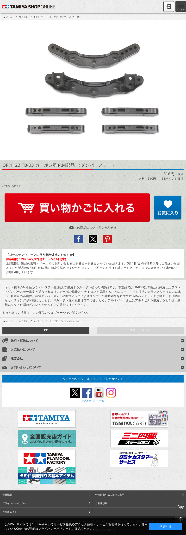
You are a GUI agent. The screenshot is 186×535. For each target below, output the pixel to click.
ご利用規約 (101, 503)
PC (46, 330)
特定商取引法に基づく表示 (109, 494)
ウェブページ (57, 312)
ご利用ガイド (9, 512)
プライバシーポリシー (14, 503)
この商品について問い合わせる (95, 227)
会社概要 (7, 494)
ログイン (169, 6)
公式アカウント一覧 (92, 400)
